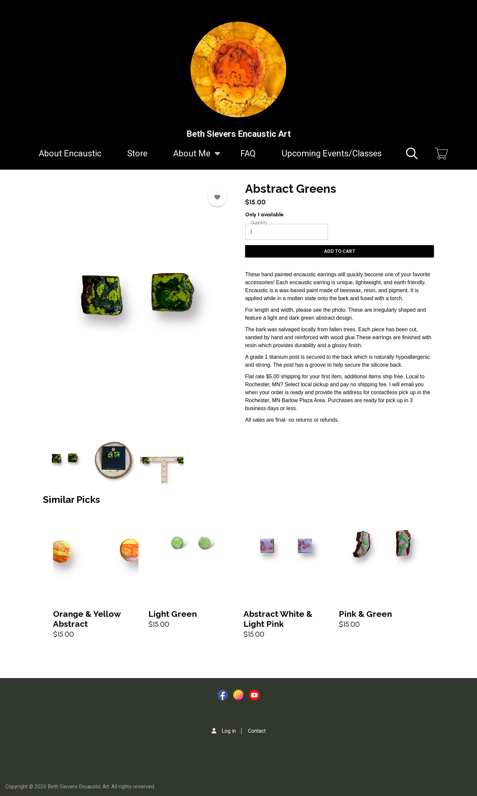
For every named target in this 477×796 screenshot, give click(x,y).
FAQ (248, 153)
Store (137, 153)
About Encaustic (70, 153)
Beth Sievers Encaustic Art (238, 134)
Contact (257, 731)
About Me (191, 157)
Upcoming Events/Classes (332, 153)
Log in (229, 731)
